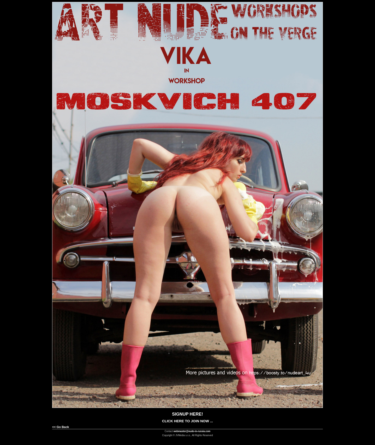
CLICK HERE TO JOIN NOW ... (187, 421)
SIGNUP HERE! (187, 414)
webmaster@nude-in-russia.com (192, 431)
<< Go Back (60, 427)
